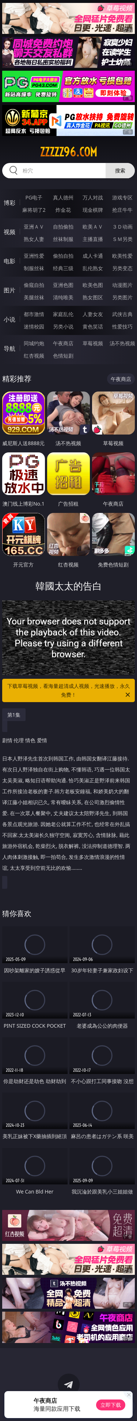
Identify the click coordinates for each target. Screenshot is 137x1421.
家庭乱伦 (63, 314)
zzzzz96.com (68, 152)
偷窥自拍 (34, 284)
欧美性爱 (122, 255)
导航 (9, 348)
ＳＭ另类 (122, 238)
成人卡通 (93, 255)
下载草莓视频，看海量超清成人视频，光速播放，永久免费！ (69, 690)
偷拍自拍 (63, 255)
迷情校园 (34, 326)
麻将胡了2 (34, 209)
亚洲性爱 (34, 255)
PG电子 (33, 197)
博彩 (9, 203)
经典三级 (63, 268)
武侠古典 (122, 314)
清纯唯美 (63, 297)
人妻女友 (93, 314)
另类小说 (63, 326)
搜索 (120, 170)
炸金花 (63, 209)
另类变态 (122, 268)
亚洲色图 (63, 284)
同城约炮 (34, 343)
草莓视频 (93, 343)
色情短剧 (63, 355)
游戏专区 (122, 197)
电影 (9, 261)
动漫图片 (122, 284)
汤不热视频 (122, 343)
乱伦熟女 (93, 268)
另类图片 (122, 297)
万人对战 (93, 197)
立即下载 (110, 1404)
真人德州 (63, 197)
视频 (9, 232)
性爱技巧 (122, 326)
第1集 (13, 714)
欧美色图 (93, 284)
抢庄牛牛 (122, 209)
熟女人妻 (34, 238)
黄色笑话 (93, 326)
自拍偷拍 (63, 226)
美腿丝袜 (34, 297)
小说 (9, 319)
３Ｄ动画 (122, 226)
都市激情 (34, 314)
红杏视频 (34, 355)
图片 (9, 290)
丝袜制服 (63, 238)
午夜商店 (63, 343)
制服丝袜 (34, 268)
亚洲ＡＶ (34, 226)
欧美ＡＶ (93, 226)
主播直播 (93, 238)
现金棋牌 (93, 209)
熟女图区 (93, 297)
